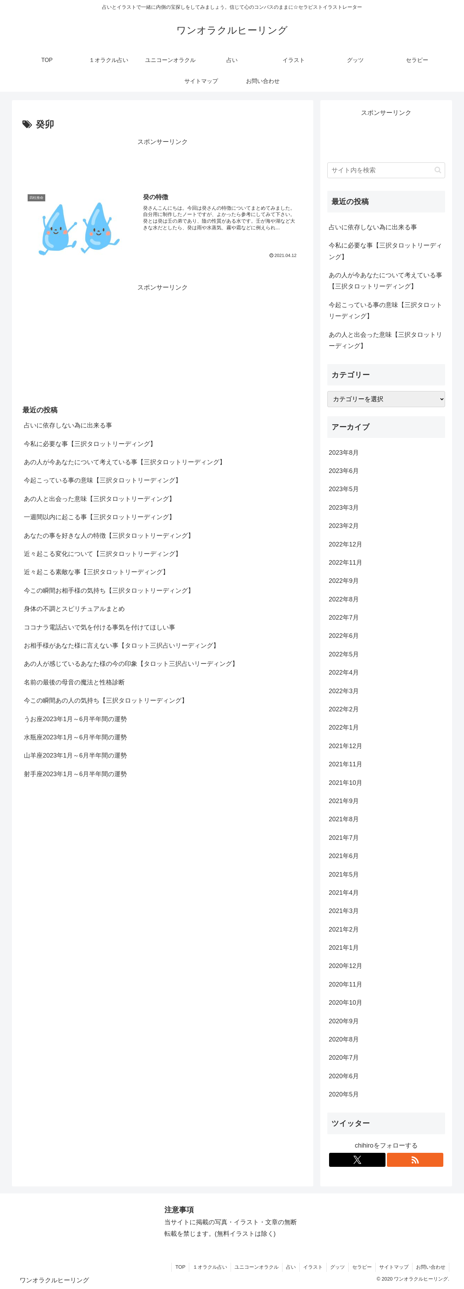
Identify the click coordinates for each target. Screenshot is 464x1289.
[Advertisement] (162, 163)
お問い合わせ (430, 1267)
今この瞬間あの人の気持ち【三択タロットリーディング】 (106, 700)
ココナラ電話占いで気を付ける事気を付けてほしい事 (99, 627)
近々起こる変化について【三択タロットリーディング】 (103, 553)
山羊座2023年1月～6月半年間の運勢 (75, 755)
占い (291, 1267)
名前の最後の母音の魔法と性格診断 (74, 682)
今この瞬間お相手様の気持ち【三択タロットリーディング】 (109, 590)
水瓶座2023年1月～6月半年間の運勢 (75, 737)
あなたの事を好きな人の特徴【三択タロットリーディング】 (109, 535)
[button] (438, 170)
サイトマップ (394, 1267)
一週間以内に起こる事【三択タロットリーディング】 (99, 517)
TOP (180, 1267)
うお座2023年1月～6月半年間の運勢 (75, 719)
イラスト (313, 1267)
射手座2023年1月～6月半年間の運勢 (75, 774)
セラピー (362, 1267)
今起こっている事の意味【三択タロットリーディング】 (103, 480)
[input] (386, 170)
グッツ (337, 1267)
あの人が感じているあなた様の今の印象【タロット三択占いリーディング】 (131, 663)
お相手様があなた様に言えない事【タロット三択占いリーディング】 (121, 645)
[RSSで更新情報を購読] (415, 1160)
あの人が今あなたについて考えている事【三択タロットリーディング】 (125, 462)
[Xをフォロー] (357, 1160)
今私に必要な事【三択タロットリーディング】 (90, 443)
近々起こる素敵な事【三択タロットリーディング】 (96, 572)
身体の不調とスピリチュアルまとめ (74, 608)
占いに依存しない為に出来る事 (68, 425)
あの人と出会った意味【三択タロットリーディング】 (99, 498)
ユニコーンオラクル (256, 1267)
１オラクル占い (210, 1267)
